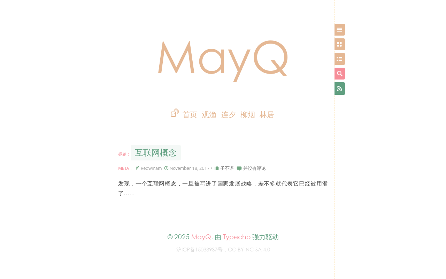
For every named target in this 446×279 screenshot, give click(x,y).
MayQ (223, 55)
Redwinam (151, 168)
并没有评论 (254, 168)
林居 (267, 115)
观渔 (209, 115)
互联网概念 (156, 152)
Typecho (237, 237)
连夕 (228, 115)
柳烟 (247, 115)
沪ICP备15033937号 (199, 249)
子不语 (227, 168)
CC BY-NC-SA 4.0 (249, 249)
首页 (190, 115)
